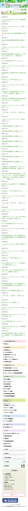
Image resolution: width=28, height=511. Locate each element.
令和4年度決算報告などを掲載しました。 (13, 136)
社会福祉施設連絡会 (8, 441)
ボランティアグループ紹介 (10, 410)
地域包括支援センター (8, 365)
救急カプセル (7, 443)
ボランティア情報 (8, 407)
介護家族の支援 (7, 386)
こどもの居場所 (7, 421)
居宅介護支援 (6, 384)
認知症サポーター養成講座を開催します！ (13, 290)
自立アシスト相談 (7, 391)
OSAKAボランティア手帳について (11, 302)
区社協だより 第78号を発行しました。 (12, 79)
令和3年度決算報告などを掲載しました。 (13, 141)
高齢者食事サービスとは (9, 354)
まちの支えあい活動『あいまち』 (11, 433)
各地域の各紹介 (7, 361)
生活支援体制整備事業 (8, 396)
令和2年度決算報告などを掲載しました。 (13, 146)
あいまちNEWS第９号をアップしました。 (13, 60)
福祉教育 (6, 438)
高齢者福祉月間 (7, 436)
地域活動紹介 (6, 347)
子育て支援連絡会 (8, 418)
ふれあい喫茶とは (8, 352)
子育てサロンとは (8, 357)
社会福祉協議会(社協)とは (9, 341)
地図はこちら (14, 494)
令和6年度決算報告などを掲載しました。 (13, 126)
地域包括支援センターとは (10, 368)
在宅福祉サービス (7, 376)
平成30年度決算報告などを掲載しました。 (13, 156)
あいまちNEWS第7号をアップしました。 (13, 321)
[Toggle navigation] (24, 2)
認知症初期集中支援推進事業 (10, 370)
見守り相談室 (6, 379)
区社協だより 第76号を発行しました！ (12, 258)
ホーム (8, 504)
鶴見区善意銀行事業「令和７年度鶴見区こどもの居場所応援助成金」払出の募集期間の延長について (14, 237)
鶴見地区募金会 (7, 446)
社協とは (5, 343)
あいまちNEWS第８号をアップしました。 (13, 223)
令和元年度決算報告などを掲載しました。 (13, 151)
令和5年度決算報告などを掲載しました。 (13, 131)
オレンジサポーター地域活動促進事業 (12, 373)
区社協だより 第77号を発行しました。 (12, 191)
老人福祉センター (7, 424)
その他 (4, 430)
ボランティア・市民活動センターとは (8, 404)
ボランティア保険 (8, 412)
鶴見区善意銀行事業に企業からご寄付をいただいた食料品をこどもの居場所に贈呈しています (14, 335)
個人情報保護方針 (18, 504)
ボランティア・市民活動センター (7, 400)
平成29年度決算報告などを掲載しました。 (13, 161)
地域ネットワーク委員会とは (10, 359)
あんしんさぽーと (7, 381)
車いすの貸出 (6, 388)
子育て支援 (6, 416)
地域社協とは (7, 350)
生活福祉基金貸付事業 (8, 393)
